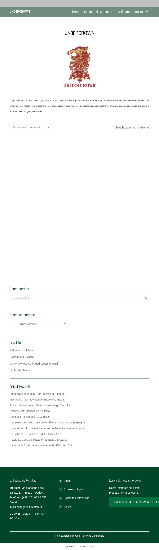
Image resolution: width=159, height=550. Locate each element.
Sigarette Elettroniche (76, 498)
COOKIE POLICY (20, 513)
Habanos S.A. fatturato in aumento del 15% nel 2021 (41, 445)
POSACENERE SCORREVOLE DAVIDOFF (36, 433)
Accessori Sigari (73, 489)
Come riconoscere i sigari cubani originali (34, 363)
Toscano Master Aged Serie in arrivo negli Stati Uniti (40, 405)
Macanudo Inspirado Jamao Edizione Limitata (37, 399)
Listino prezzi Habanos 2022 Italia (30, 411)
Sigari (67, 480)
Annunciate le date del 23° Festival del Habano (37, 393)
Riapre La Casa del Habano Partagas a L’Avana (38, 439)
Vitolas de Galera (20, 370)
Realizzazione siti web (67, 535)
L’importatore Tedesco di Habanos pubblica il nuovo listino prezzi (48, 428)
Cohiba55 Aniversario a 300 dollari (30, 416)
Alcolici (68, 506)
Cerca (145, 297)
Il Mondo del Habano (22, 350)
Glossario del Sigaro (22, 356)
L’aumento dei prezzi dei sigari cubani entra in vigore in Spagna (47, 422)
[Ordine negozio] (31, 127)
